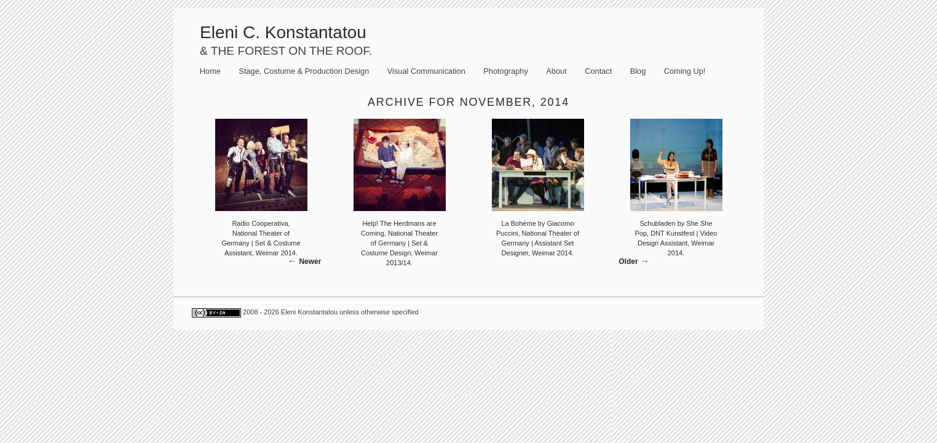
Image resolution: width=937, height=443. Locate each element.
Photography (505, 71)
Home (210, 71)
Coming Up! (685, 71)
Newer (310, 261)
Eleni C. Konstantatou (283, 32)
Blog (638, 71)
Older (628, 261)
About (556, 71)
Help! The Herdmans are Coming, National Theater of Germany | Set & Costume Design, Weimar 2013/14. (399, 243)
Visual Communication (426, 71)
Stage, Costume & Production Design (304, 71)
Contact (598, 71)
